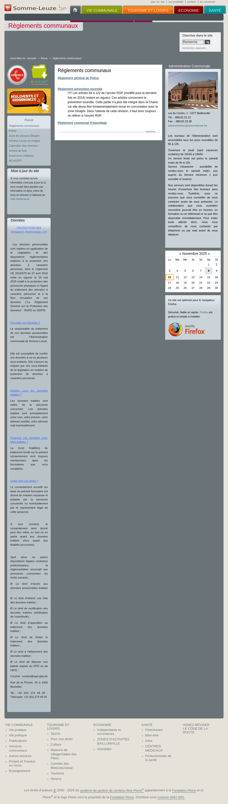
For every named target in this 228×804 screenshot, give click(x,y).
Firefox (204, 312)
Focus (44, 58)
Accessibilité (176, 1)
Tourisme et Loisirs (58, 726)
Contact (191, 1)
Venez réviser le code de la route (196, 728)
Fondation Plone (184, 790)
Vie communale (19, 725)
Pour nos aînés (62, 739)
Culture (56, 744)
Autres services (20, 756)
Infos (148, 741)
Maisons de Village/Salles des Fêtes (63, 754)
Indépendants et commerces (109, 732)
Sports (55, 733)
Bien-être (152, 735)
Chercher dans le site (197, 35)
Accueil (31, 58)
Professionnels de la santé (158, 758)
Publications (18, 741)
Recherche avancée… (195, 47)
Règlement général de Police (78, 78)
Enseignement (19, 771)
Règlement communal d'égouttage (82, 123)
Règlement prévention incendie (80, 89)
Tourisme (57, 773)
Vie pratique (17, 730)
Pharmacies (154, 730)
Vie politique (18, 735)
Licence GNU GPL (171, 797)
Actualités (104, 749)
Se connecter (207, 1)
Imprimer (151, 131)
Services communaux (18, 748)
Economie (102, 725)
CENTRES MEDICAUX (154, 748)
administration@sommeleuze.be (187, 125)
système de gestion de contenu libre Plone (112, 790)
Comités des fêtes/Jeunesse (62, 766)
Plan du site (158, 1)
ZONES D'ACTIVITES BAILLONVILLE (113, 741)
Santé (147, 725)
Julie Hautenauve (19, 199)
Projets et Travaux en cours (22, 763)
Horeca (56, 779)
